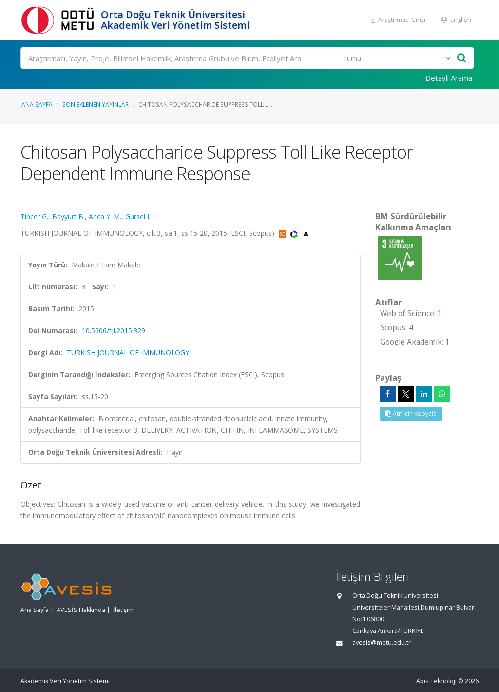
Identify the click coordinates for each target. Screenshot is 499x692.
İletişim (123, 610)
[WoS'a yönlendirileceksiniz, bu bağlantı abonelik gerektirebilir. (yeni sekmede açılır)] (295, 233)
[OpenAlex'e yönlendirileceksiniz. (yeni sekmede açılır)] (305, 233)
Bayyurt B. (68, 216)
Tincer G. (34, 216)
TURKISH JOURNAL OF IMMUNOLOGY (128, 352)
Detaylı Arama (448, 77)
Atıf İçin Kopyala (411, 413)
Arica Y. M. (105, 216)
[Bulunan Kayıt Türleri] (393, 58)
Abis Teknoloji (436, 681)
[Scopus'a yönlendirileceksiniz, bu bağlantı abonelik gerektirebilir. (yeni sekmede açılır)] (283, 233)
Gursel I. (138, 216)
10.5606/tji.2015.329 (113, 330)
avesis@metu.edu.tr (381, 642)
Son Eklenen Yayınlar (95, 104)
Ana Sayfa (37, 104)
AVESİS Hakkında (81, 610)
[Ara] (247, 58)
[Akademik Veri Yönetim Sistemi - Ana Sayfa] (59, 20)
